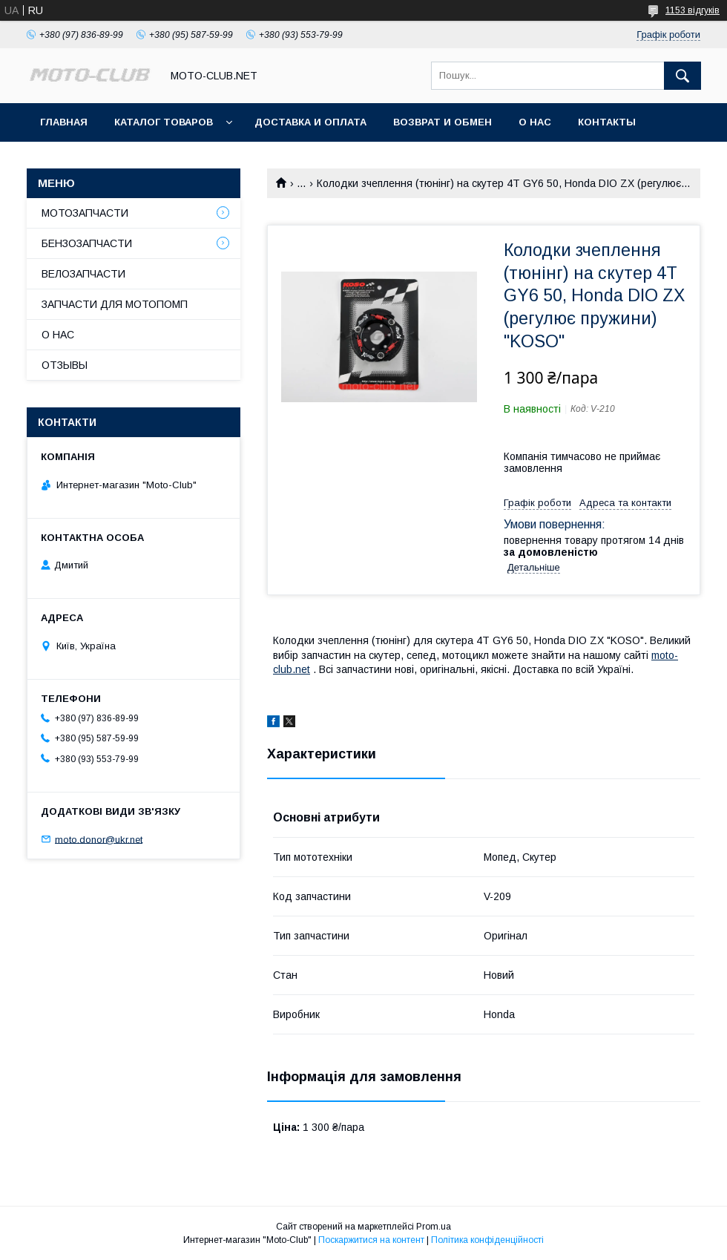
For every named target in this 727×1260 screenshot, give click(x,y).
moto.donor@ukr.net (98, 838)
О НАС (535, 122)
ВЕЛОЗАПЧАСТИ (83, 274)
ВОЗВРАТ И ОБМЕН (442, 122)
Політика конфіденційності (487, 1240)
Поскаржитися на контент (371, 1240)
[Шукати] (682, 76)
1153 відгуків (692, 10)
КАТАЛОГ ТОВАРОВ (163, 122)
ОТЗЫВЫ (65, 365)
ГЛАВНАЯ (64, 122)
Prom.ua (433, 1226)
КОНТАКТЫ (607, 122)
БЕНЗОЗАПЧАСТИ (87, 243)
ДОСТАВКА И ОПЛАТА (310, 122)
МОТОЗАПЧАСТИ (85, 213)
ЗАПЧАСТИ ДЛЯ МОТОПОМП (115, 304)
